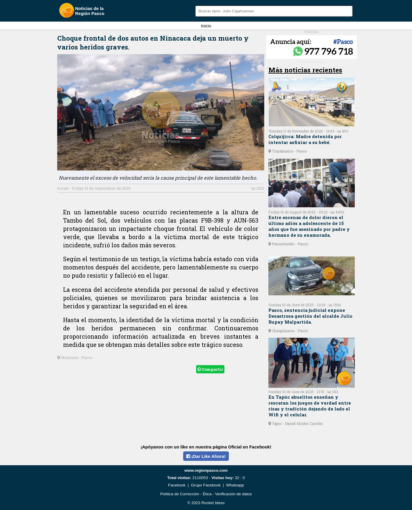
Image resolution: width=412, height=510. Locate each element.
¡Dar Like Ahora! (206, 456)
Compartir (210, 369)
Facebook (177, 485)
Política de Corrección (179, 494)
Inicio (206, 25)
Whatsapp (235, 485)
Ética (207, 494)
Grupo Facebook (206, 485)
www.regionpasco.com (206, 470)
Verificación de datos (233, 494)
